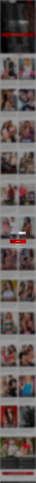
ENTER (18, 241)
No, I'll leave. (18, 244)
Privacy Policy (21, 247)
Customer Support (18, 250)
